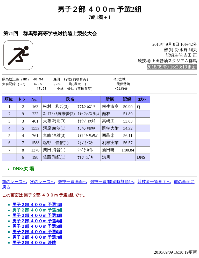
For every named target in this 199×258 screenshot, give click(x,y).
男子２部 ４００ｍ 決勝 (34, 243)
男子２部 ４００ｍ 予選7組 (37, 238)
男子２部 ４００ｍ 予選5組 (37, 227)
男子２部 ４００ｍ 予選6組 (37, 232)
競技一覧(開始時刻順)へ (112, 182)
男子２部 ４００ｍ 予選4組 (37, 221)
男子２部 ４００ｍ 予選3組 (37, 216)
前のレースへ (14, 182)
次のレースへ (42, 182)
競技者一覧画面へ (154, 182)
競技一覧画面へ (72, 182)
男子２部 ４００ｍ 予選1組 (37, 205)
